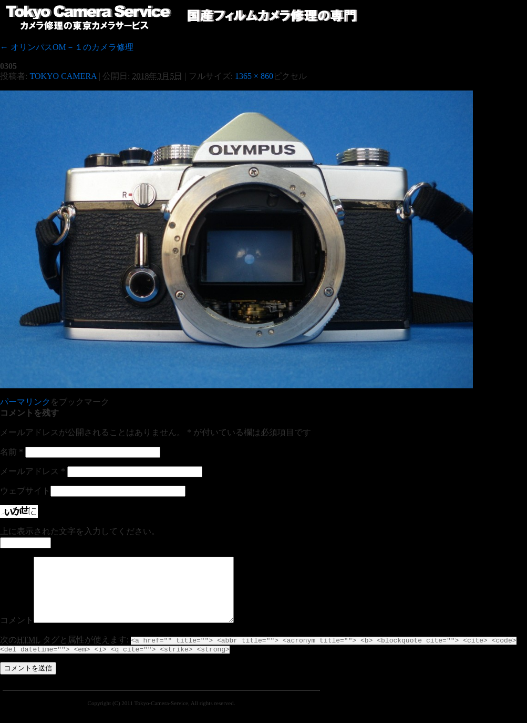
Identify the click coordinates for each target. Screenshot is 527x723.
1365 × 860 (254, 76)
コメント (17, 632)
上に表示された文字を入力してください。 (80, 531)
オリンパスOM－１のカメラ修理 (66, 47)
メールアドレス (32, 471)
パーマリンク (25, 401)
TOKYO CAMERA (62, 76)
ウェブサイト (25, 490)
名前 (11, 451)
